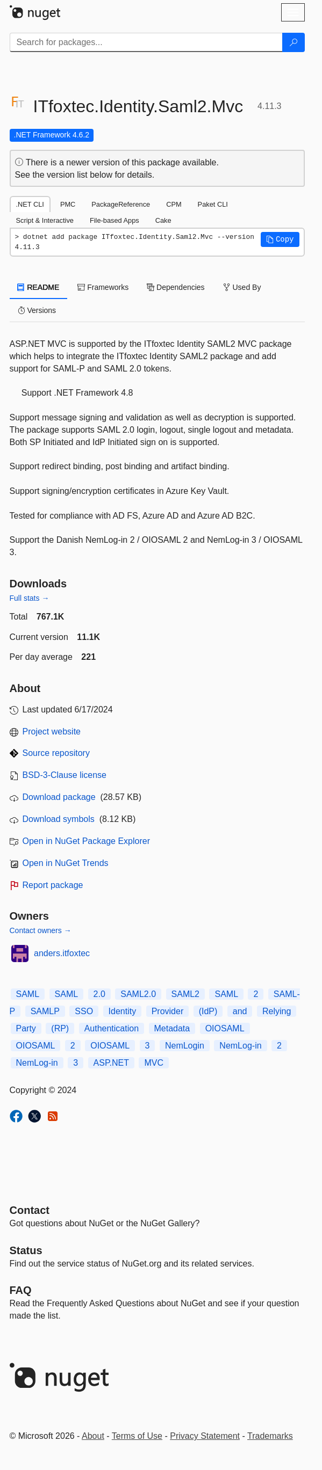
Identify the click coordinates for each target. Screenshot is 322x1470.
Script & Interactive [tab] (45, 220)
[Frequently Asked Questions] (21, 1290)
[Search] (293, 42)
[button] (280, 239)
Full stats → (29, 598)
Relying (276, 1011)
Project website (52, 731)
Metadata (172, 1028)
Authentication (111, 1028)
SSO (84, 1011)
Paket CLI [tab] (213, 204)
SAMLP (45, 1011)
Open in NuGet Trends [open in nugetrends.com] (66, 863)
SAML (28, 994)
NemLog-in (240, 1045)
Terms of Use (137, 1435)
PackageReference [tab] (120, 204)
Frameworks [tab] (102, 287)
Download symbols (59, 819)
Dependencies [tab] (175, 287)
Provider (168, 1011)
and (240, 1011)
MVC (153, 1062)
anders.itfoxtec (62, 953)
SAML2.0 (138, 994)
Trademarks (270, 1435)
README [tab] (39, 287)
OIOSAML (225, 1028)
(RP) (60, 1028)
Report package (53, 885)
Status (26, 1250)
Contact (29, 1210)
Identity (123, 1011)
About (93, 1435)
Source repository (56, 753)
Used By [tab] (242, 287)
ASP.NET (111, 1062)
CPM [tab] (173, 204)
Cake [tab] (163, 220)
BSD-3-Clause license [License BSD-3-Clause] (65, 775)
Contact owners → (40, 930)
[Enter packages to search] (146, 42)
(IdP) (208, 1011)
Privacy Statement (205, 1435)
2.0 (99, 994)
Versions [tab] (37, 310)
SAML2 (185, 994)
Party (26, 1028)
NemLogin (184, 1045)
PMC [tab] (67, 204)
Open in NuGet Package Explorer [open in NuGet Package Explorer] (86, 841)
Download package (59, 797)
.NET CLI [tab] (30, 204)
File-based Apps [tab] (114, 220)
